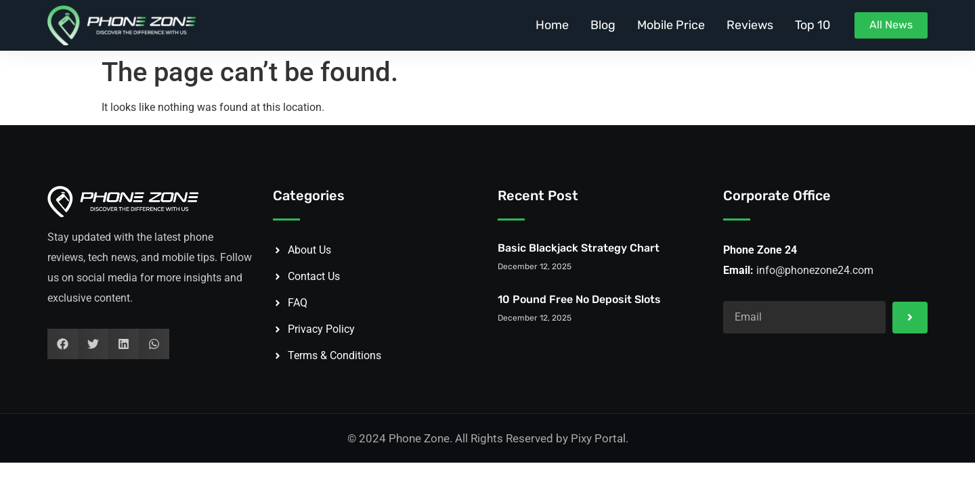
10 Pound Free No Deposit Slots (579, 299)
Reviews (750, 25)
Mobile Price (671, 25)
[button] (62, 344)
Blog (602, 25)
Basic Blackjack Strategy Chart (578, 247)
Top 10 (812, 25)
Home (552, 25)
